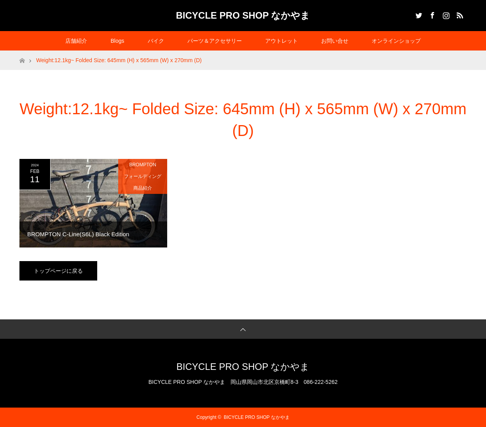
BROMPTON (142, 164)
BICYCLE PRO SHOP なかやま (243, 15)
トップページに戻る (58, 271)
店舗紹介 (76, 41)
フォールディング (142, 176)
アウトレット (281, 41)
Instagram (445, 14)
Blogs (117, 41)
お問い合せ (334, 41)
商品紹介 (142, 188)
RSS (459, 14)
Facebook (431, 14)
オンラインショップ (396, 41)
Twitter (418, 14)
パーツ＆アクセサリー (214, 41)
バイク (156, 41)
